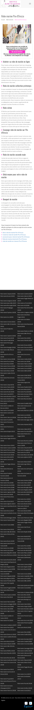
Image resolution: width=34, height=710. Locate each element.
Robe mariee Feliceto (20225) (7, 602)
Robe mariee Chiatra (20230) (7, 387)
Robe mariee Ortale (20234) (24, 375)
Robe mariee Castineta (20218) (24, 294)
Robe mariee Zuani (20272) (6, 394)
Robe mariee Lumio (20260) (7, 606)
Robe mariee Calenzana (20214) (25, 653)
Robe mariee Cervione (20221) (7, 322)
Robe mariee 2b (9, 19)
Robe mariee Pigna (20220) (24, 555)
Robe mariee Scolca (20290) (24, 574)
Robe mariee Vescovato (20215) (25, 620)
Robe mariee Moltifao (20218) (7, 651)
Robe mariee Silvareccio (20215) (8, 634)
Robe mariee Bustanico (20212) (8, 396)
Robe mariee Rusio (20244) (6, 364)
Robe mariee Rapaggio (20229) (7, 347)
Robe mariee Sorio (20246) (6, 548)
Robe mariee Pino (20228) (6, 494)
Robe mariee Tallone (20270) (24, 417)
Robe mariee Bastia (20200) (24, 511)
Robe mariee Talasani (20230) (24, 660)
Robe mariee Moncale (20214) (7, 658)
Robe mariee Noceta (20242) (7, 485)
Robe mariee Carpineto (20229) (8, 336)
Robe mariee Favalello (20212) (24, 403)
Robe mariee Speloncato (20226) (25, 585)
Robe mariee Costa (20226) (24, 588)
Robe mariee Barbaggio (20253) (8, 518)
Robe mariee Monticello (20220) (8, 560)
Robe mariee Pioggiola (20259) (7, 588)
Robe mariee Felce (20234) (24, 338)
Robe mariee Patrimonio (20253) (25, 518)
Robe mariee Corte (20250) (7, 410)
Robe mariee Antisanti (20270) (24, 448)
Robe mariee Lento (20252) (24, 578)
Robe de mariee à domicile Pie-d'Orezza (15, 239)
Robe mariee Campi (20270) (7, 385)
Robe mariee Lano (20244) (23, 361)
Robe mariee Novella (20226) (24, 550)
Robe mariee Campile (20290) (24, 641)
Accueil (3, 19)
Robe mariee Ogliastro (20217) (7, 504)
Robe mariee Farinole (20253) (7, 520)
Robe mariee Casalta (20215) (24, 634)
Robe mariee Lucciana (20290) (7, 569)
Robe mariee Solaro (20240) (24, 483)
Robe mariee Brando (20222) (24, 504)
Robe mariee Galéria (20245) (24, 371)
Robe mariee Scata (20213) (24, 690)
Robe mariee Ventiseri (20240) (24, 480)
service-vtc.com (9, 698)
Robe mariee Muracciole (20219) (25, 455)
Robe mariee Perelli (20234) (7, 340)
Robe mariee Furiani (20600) (7, 525)
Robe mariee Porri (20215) (6, 620)
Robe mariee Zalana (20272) (24, 429)
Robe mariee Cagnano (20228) (7, 492)
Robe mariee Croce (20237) (24, 674)
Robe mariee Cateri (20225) (24, 604)
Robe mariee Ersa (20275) (23, 452)
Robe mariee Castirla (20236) (24, 366)
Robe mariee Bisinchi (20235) (7, 641)
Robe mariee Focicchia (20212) (24, 431)
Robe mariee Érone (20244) (7, 361)
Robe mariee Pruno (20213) (7, 669)
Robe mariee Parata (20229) (7, 338)
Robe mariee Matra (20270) (7, 389)
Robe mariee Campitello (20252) (25, 576)
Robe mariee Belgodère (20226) (8, 553)
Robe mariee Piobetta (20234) (24, 340)
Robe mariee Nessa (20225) (24, 597)
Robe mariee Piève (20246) (24, 546)
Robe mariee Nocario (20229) (7, 296)
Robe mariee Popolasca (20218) (8, 312)
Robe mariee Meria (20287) (24, 485)
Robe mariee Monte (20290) (24, 627)
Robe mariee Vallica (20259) (24, 581)
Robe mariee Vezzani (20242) (7, 452)
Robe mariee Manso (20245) (7, 371)
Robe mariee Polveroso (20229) (8, 690)
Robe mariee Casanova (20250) (8, 448)
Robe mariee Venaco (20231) (7, 445)
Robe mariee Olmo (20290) (23, 632)
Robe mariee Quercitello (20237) (8, 303)
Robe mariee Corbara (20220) (24, 564)
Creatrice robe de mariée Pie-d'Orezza (14, 235)
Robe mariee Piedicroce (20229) (25, 331)
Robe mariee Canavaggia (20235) (25, 648)
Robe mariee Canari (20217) (24, 501)
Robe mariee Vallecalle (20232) (7, 532)
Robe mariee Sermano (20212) (24, 394)
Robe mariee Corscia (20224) (24, 368)
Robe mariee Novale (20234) (7, 392)
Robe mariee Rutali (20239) (23, 536)
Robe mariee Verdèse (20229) (24, 688)
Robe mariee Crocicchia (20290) (25, 644)
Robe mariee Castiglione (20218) (25, 312)
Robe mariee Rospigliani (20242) (25, 450)
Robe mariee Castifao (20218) (24, 651)
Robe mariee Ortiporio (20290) (7, 644)
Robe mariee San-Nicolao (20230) (8, 660)
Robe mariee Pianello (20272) (24, 387)
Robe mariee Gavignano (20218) (8, 301)
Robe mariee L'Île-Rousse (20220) (8, 555)
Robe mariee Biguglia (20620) (24, 520)
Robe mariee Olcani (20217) (7, 501)
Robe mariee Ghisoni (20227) (24, 462)
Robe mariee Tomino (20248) (7, 487)
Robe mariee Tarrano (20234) (24, 345)
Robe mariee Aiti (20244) (23, 305)
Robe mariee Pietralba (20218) (7, 581)
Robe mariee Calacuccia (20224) (8, 417)
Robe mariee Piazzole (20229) (24, 683)
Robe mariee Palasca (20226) (24, 553)
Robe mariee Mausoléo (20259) (8, 653)
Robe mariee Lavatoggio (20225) (8, 604)
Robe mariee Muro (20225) (23, 595)
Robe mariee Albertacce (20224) (25, 410)
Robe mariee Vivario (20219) (7, 455)
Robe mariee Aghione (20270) (24, 457)
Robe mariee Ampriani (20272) (24, 424)
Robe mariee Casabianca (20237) (8, 625)
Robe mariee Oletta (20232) (7, 529)
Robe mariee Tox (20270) (6, 420)
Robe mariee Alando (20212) (7, 399)
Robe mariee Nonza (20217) (7, 511)
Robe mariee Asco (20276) (6, 317)
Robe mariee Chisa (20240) (6, 483)
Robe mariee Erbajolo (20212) (7, 431)
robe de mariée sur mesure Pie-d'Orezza (15, 241)
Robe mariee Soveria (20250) (7, 368)
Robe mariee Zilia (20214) (6, 597)
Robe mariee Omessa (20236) (7, 366)
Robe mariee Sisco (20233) (24, 499)
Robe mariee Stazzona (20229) (24, 347)
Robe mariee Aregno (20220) (24, 606)
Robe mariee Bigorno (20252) (7, 578)
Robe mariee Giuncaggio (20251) (25, 420)
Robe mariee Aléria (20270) (6, 457)
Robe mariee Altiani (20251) (7, 436)
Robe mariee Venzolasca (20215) (25, 609)
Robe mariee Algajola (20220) (7, 567)
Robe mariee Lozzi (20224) (23, 415)
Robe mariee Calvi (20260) (6, 609)
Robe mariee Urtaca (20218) (24, 548)
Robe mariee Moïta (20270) (24, 389)
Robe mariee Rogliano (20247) (24, 490)
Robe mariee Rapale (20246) (24, 532)
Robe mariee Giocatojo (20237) (25, 639)
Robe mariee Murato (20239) (7, 541)
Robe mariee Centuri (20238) (7, 490)
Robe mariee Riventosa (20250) (25, 441)
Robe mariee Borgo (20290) (24, 569)
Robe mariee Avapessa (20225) (8, 595)
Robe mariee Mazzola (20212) (24, 399)
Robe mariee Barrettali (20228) (24, 492)
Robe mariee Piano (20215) (6, 627)
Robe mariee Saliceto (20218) (24, 296)
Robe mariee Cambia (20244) (24, 359)
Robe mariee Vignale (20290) (24, 567)
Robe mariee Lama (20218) (6, 550)
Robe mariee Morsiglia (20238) (24, 487)
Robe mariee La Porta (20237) (24, 303)
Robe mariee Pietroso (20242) (7, 450)
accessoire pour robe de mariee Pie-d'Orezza (16, 237)
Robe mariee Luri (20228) (23, 494)
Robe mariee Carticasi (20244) (7, 359)
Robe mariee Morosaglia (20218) (8, 305)
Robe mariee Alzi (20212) (23, 396)
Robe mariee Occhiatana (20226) (25, 592)
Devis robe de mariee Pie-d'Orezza (13, 232)
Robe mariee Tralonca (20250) (24, 364)
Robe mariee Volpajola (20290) (7, 576)
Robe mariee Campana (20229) (7, 294)
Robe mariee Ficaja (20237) (6, 679)
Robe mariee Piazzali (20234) (24, 392)
